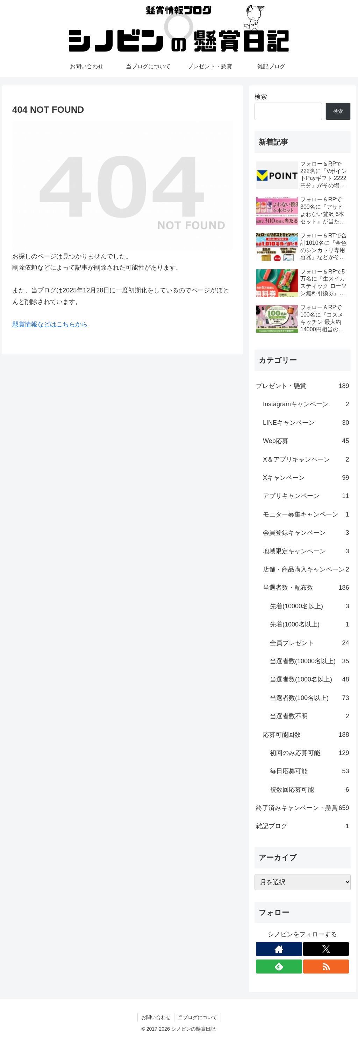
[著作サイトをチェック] (279, 949)
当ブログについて (197, 1017)
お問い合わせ (156, 1017)
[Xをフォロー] (326, 949)
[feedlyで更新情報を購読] (279, 967)
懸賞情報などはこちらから (50, 324)
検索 (261, 96)
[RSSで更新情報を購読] (326, 967)
